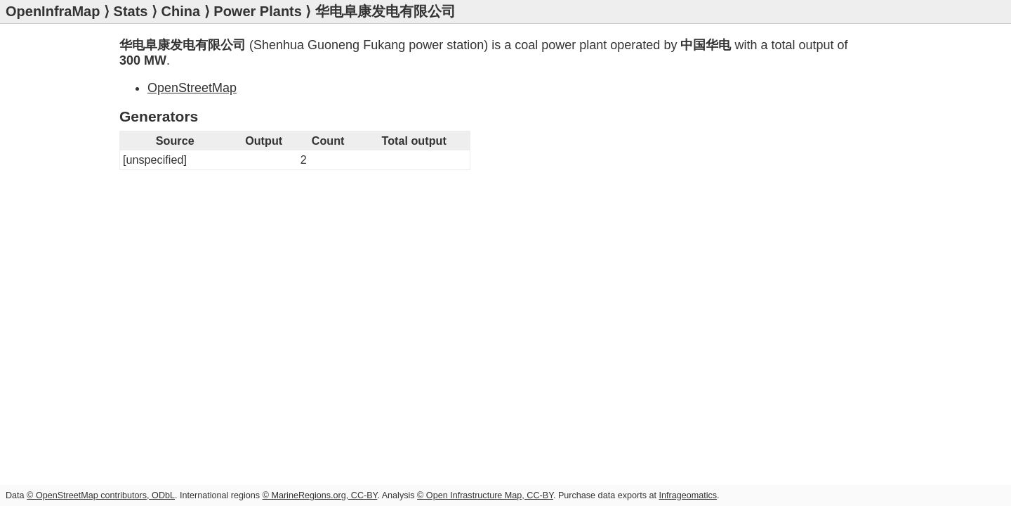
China (181, 11)
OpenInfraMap (53, 11)
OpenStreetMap (192, 88)
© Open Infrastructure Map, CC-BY (485, 495)
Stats (131, 11)
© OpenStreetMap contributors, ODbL (101, 495)
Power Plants (257, 11)
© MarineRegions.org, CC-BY (320, 495)
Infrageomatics (688, 495)
